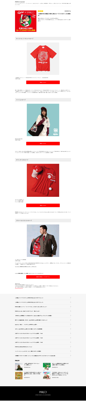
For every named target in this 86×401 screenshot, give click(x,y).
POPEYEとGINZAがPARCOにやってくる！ (23, 347)
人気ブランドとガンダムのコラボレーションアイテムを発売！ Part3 (29, 342)
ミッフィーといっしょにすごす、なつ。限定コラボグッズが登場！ (28, 351)
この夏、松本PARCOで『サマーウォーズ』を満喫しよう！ (31, 365)
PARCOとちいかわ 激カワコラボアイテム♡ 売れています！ (27, 311)
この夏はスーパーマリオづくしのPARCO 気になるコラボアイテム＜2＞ (29, 302)
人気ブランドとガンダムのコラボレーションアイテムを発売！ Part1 (29, 333)
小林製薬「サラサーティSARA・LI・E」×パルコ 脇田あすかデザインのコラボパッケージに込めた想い (35, 356)
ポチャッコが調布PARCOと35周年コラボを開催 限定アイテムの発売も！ (60, 365)
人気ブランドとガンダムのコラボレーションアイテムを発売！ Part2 (29, 338)
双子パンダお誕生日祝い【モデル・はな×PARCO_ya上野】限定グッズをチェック (31, 320)
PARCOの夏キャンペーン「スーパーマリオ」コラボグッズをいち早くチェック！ (31, 307)
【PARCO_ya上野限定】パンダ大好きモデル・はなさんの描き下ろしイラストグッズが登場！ (33, 316)
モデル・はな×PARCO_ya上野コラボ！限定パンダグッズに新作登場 (28, 329)
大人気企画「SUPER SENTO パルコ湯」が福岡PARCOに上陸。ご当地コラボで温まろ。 (32, 374)
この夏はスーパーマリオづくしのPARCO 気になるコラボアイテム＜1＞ (29, 298)
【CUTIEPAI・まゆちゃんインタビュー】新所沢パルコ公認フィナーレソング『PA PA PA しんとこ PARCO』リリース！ (60, 374)
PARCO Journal (21, 2)
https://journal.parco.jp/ (19, 288)
